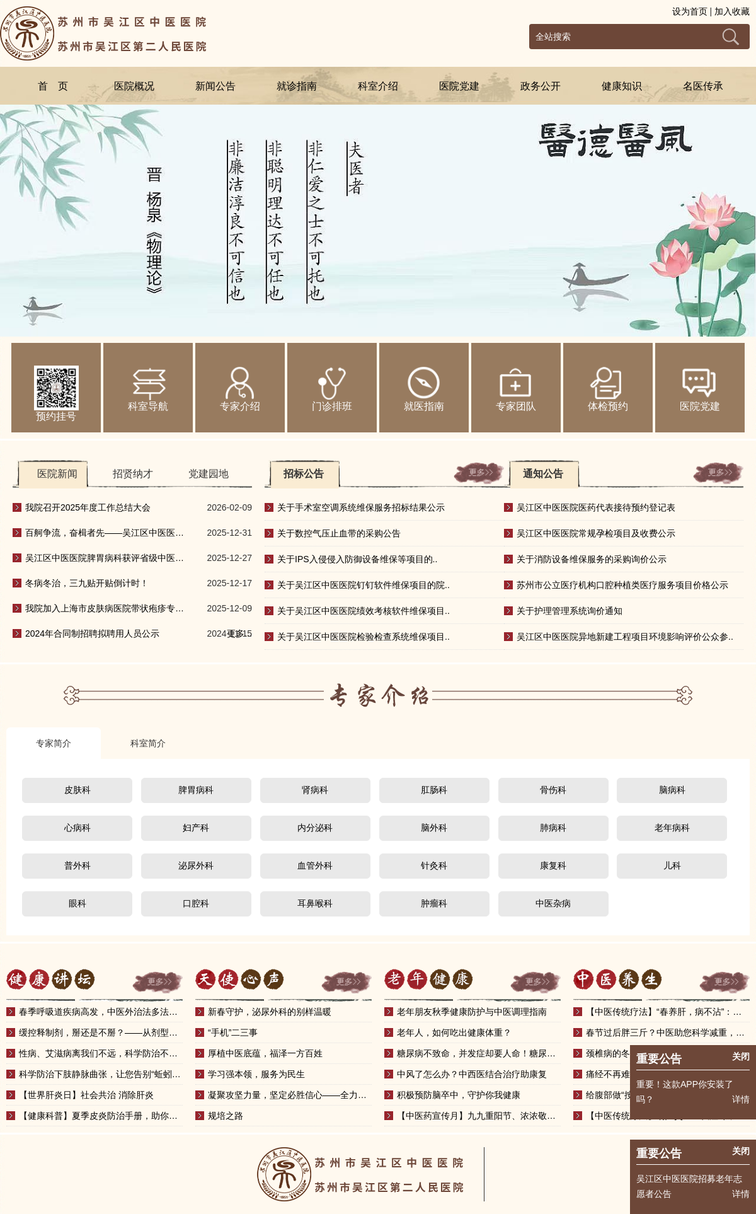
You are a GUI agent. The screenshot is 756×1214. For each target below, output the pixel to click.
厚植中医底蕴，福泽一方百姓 (265, 1053)
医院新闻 (57, 473)
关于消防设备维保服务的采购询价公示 (592, 559)
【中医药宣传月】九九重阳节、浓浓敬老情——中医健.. (479, 1116)
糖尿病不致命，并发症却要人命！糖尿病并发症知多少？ (479, 1053)
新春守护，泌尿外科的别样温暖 (269, 1012)
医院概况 (134, 86)
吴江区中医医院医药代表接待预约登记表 (596, 507)
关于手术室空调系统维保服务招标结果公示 (361, 507)
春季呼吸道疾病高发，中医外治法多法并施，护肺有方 (101, 1012)
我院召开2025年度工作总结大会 (88, 507)
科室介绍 (378, 86)
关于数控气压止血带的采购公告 (339, 533)
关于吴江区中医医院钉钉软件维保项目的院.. (363, 585)
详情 (741, 1194)
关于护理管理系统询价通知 (569, 611)
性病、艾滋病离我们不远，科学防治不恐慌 (101, 1053)
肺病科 (553, 828)
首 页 (53, 86)
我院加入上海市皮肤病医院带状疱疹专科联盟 (104, 612)
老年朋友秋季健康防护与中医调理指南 (472, 1012)
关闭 (741, 1151)
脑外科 (434, 828)
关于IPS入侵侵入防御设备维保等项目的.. (357, 559)
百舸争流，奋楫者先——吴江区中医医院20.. (104, 536)
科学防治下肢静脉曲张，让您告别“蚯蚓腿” (101, 1074)
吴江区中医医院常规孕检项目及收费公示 (596, 533)
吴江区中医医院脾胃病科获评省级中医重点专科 (104, 561)
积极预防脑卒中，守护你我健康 (458, 1095)
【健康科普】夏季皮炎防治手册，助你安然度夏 (101, 1116)
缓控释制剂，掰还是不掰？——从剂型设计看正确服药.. (101, 1032)
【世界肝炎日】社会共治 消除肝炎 (86, 1095)
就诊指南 (297, 86)
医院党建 (459, 86)
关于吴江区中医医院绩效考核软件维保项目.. (363, 611)
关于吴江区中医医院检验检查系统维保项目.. (363, 637)
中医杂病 (553, 903)
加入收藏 (732, 11)
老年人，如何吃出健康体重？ (454, 1032)
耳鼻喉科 (315, 903)
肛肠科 (434, 790)
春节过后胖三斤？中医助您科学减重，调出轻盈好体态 (668, 1032)
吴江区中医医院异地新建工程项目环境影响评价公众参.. (625, 637)
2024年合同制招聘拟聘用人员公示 (92, 633)
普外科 (77, 865)
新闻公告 (215, 86)
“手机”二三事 (233, 1032)
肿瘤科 (434, 903)
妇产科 (196, 828)
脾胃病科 (196, 790)
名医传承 (703, 86)
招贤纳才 (133, 473)
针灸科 (434, 865)
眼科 (77, 903)
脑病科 (672, 790)
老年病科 (672, 828)
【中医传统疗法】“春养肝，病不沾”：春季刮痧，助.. (668, 1012)
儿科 (672, 865)
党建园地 (208, 473)
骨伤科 (553, 790)
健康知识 (622, 86)
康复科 (553, 865)
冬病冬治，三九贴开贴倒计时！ (87, 583)
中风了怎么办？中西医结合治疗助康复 (472, 1074)
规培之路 (225, 1116)
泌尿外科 (196, 865)
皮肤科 (77, 790)
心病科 (77, 828)
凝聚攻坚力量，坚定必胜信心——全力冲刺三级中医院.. (290, 1095)
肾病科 (315, 790)
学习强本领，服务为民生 (256, 1074)
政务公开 (540, 86)
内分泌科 (315, 828)
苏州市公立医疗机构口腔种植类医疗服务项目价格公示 (622, 585)
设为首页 (689, 11)
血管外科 (315, 865)
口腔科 (196, 903)
